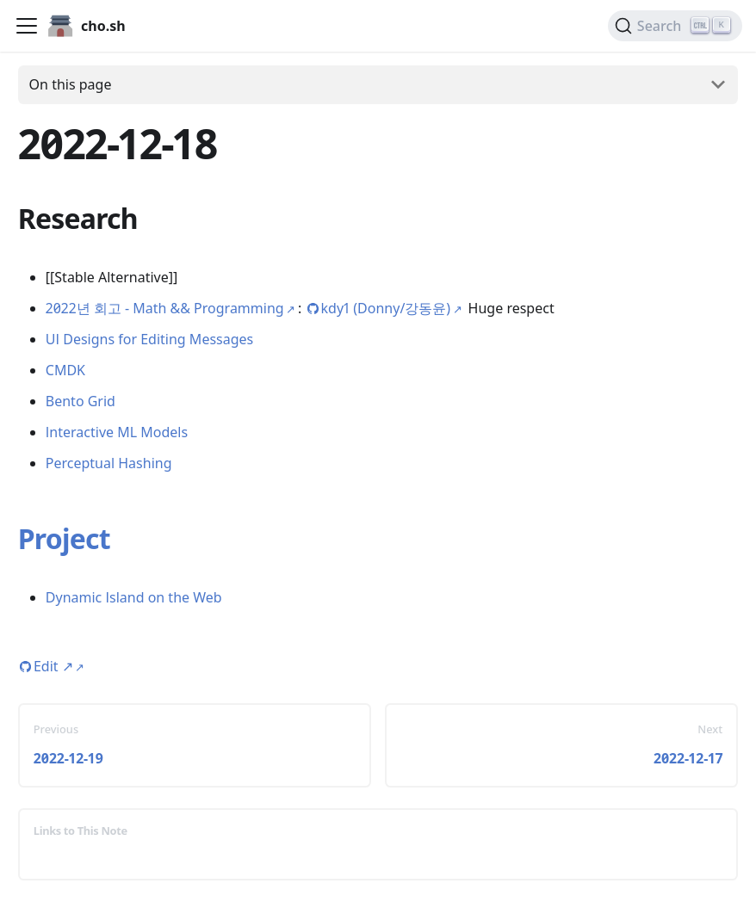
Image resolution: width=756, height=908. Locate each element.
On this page (70, 84)
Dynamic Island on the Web (134, 597)
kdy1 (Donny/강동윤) (386, 308)
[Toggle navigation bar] (27, 26)
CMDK (65, 370)
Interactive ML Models (117, 432)
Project (64, 538)
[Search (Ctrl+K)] (675, 25)
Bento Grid (80, 401)
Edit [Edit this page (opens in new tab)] (53, 666)
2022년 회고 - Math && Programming (165, 308)
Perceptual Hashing (109, 463)
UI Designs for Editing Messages (149, 339)
